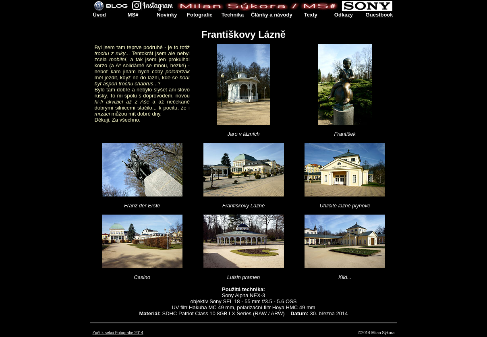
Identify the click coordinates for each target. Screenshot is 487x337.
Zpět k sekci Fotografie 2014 (118, 333)
